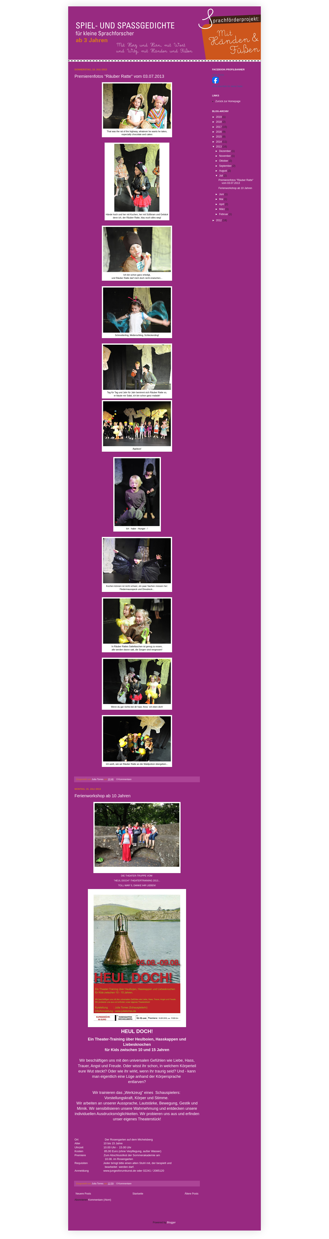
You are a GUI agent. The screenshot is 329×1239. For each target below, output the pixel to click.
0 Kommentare (123, 779)
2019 (219, 116)
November (225, 155)
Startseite (138, 1193)
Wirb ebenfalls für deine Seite (227, 86)
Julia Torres (98, 779)
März (222, 209)
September (225, 165)
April (222, 204)
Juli (221, 175)
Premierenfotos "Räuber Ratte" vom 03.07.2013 (119, 76)
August (223, 170)
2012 (219, 220)
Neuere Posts (83, 1193)
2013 (219, 146)
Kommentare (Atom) (99, 1199)
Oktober (224, 160)
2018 (219, 121)
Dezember (225, 151)
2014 (219, 141)
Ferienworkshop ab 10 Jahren (103, 795)
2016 (219, 131)
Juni (221, 194)
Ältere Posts (191, 1193)
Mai (221, 199)
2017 (219, 126)
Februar (224, 214)
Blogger (171, 1222)
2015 (219, 136)
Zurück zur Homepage (228, 101)
